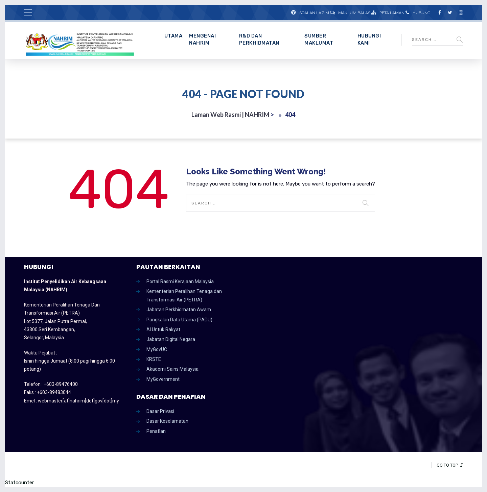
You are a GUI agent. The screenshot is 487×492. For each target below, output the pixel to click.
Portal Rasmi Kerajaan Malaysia (180, 281)
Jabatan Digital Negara (170, 339)
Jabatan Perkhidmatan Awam (178, 309)
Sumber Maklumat (318, 39)
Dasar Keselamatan (167, 421)
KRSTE (153, 359)
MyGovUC (156, 349)
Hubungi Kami (369, 39)
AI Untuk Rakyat (163, 329)
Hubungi (418, 12)
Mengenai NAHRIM (202, 39)
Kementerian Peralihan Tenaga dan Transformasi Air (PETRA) (184, 295)
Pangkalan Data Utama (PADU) (179, 319)
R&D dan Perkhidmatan (259, 39)
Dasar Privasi (160, 411)
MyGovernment (163, 379)
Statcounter (19, 482)
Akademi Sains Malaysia (172, 369)
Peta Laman (387, 12)
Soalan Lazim (310, 12)
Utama (173, 36)
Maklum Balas (350, 12)
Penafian (156, 431)
